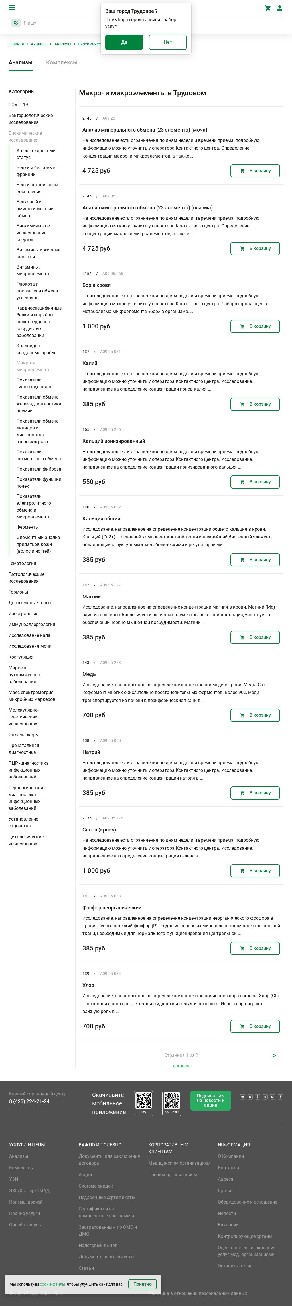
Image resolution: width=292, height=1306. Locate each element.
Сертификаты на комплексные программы (106, 1212)
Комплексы (62, 62)
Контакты (228, 1167)
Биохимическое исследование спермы (33, 232)
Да (124, 42)
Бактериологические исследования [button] (31, 119)
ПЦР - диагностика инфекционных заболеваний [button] (29, 770)
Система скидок (96, 1186)
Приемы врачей (26, 1202)
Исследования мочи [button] (30, 646)
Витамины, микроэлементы (34, 270)
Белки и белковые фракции (36, 171)
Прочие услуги (24, 1213)
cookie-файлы (52, 1284)
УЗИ (13, 1179)
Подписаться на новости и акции (211, 1100)
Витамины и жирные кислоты (38, 253)
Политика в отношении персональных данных (197, 1293)
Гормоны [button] (18, 592)
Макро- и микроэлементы (34, 366)
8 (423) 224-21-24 (29, 1101)
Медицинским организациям (179, 1163)
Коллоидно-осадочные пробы (36, 349)
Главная (16, 44)
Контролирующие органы (245, 1236)
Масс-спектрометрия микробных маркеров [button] (32, 696)
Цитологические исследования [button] (26, 840)
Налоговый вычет (98, 1245)
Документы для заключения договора (109, 1160)
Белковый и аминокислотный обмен (35, 208)
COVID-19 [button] (18, 104)
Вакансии (228, 1225)
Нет (168, 42)
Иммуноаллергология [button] (32, 624)
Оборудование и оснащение (247, 1202)
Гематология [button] (22, 563)
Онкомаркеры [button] (24, 734)
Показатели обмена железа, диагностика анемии (39, 403)
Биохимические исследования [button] (25, 136)
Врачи (224, 1190)
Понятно (142, 1284)
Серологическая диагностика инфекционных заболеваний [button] (26, 798)
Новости (227, 1213)
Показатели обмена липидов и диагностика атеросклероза (38, 431)
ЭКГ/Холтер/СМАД (29, 1190)
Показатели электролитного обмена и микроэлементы (34, 507)
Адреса (225, 1179)
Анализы (39, 44)
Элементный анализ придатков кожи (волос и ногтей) (38, 544)
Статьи (86, 1268)
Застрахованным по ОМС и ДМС (108, 1230)
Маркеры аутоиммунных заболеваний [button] (25, 674)
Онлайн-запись (25, 1225)
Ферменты (28, 527)
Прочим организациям (172, 1174)
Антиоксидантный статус (36, 154)
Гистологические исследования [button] (26, 578)
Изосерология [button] (23, 613)
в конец (181, 1066)
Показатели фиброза (39, 469)
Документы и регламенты (106, 1256)
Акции (85, 1174)
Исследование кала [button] (29, 635)
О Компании (231, 1156)
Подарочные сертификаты (107, 1197)
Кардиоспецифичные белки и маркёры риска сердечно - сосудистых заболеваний (39, 321)
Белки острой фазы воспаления (37, 188)
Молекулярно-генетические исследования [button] (24, 716)
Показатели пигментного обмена (39, 455)
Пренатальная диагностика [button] (24, 749)
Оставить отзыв (235, 1266)
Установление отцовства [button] (23, 822)
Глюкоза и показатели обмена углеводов (37, 290)
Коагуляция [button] (21, 657)
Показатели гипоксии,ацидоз (34, 383)
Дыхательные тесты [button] (30, 602)
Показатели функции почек (39, 483)
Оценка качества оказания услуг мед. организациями (247, 1251)
